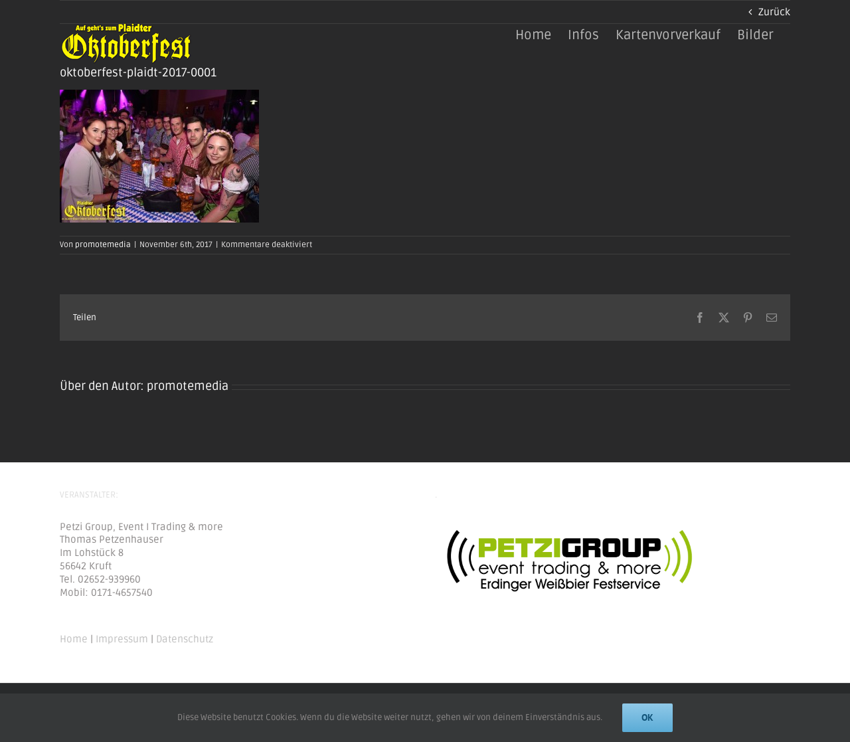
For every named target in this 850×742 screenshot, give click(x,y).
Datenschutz (184, 639)
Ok (647, 717)
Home (74, 639)
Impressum (122, 639)
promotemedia (103, 245)
